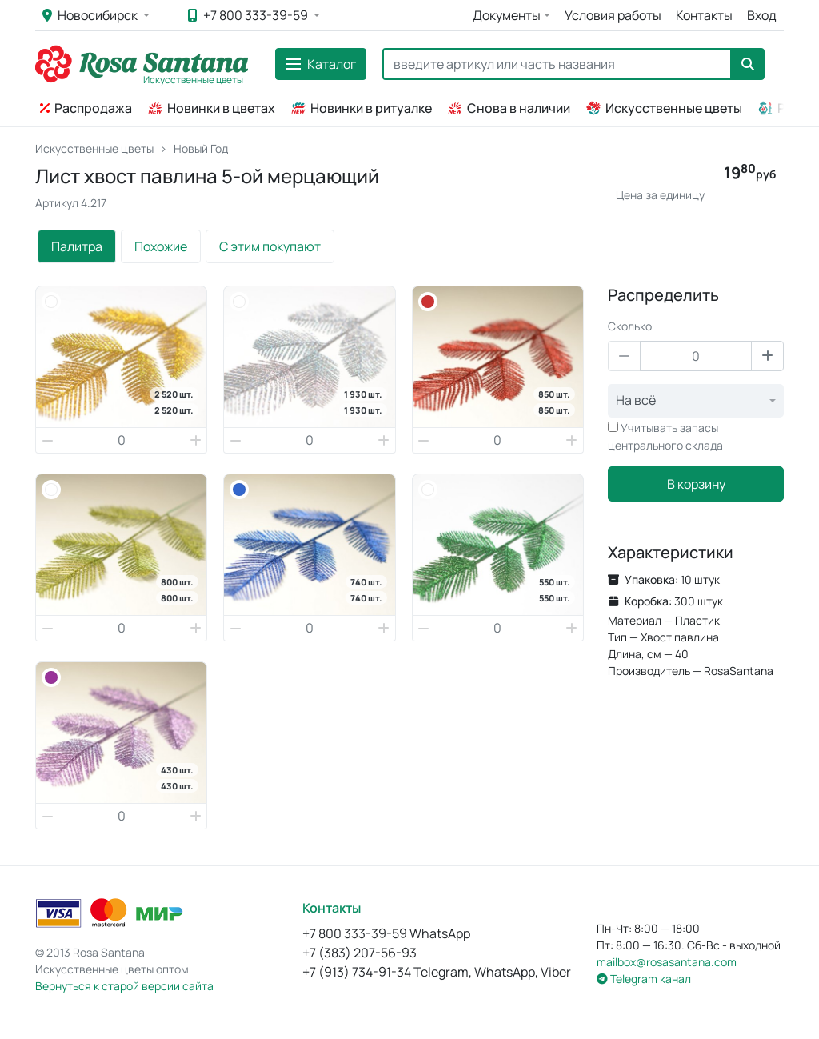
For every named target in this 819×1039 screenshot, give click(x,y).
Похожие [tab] (160, 246)
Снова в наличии (509, 108)
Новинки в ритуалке (361, 108)
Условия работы (613, 15)
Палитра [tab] (76, 246)
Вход (762, 15)
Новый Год (201, 148)
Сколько (630, 326)
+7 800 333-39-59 (249, 15)
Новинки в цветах (211, 108)
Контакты (704, 15)
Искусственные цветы (664, 108)
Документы (507, 15)
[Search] (557, 64)
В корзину (696, 484)
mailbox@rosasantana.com (667, 961)
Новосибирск (91, 15)
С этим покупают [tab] (270, 246)
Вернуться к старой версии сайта (124, 985)
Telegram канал (644, 978)
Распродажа (86, 108)
